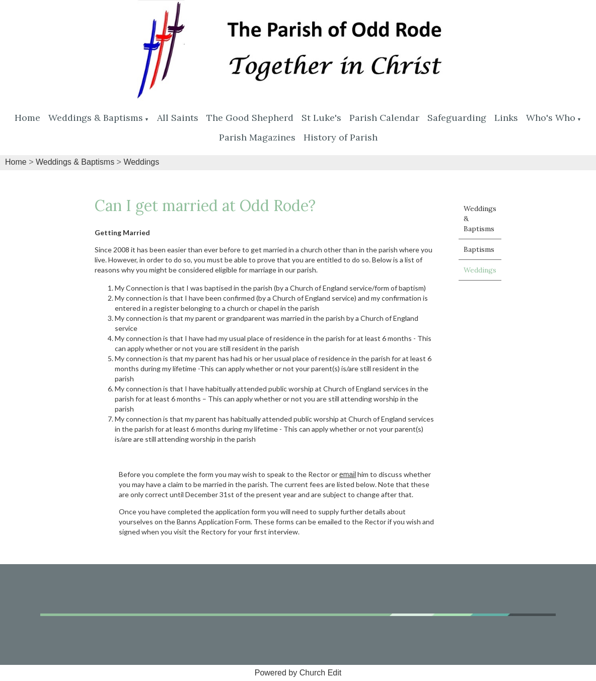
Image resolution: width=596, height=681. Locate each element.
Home (27, 117)
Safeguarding (456, 117)
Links (506, 117)
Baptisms (479, 249)
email (347, 474)
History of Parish (341, 137)
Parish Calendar (384, 117)
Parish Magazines (257, 137)
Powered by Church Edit (298, 672)
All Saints (177, 117)
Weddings (141, 162)
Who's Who (550, 117)
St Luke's (321, 117)
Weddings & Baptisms (95, 117)
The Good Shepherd (249, 117)
